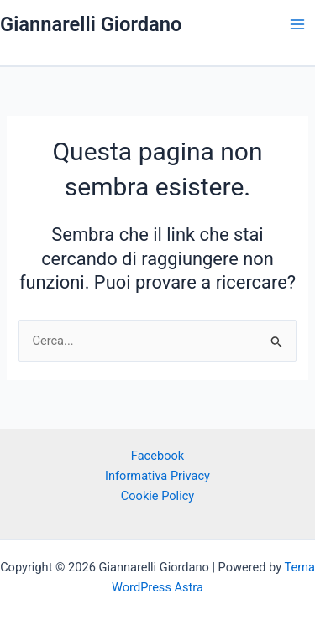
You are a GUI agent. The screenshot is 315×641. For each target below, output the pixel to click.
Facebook (157, 455)
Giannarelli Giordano (90, 24)
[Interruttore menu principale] (297, 24)
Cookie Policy (157, 495)
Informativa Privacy (157, 475)
